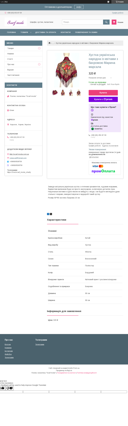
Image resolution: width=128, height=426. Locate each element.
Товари (24, 32)
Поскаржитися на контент (66, 373)
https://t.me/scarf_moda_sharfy (19, 172)
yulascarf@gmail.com (18, 158)
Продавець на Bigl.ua (64, 370)
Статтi (10, 59)
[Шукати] (106, 22)
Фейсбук (8, 354)
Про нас (10, 64)
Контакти (66, 32)
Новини (10, 54)
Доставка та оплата (45, 32)
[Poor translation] (9, 388)
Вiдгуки (10, 70)
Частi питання (13, 75)
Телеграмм (9, 357)
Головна (11, 32)
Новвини (8, 348)
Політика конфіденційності (87, 373)
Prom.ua (76, 368)
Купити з (103, 99)
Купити (103, 93)
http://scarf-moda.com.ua (19, 154)
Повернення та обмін (86, 32)
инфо (78, 7)
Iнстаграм (9, 351)
